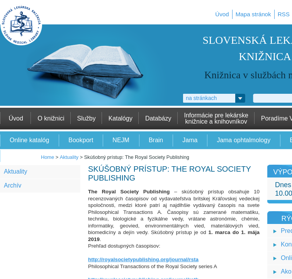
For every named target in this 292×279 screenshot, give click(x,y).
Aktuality (69, 157)
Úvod (222, 14)
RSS (284, 14)
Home (47, 157)
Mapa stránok (253, 14)
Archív (12, 185)
